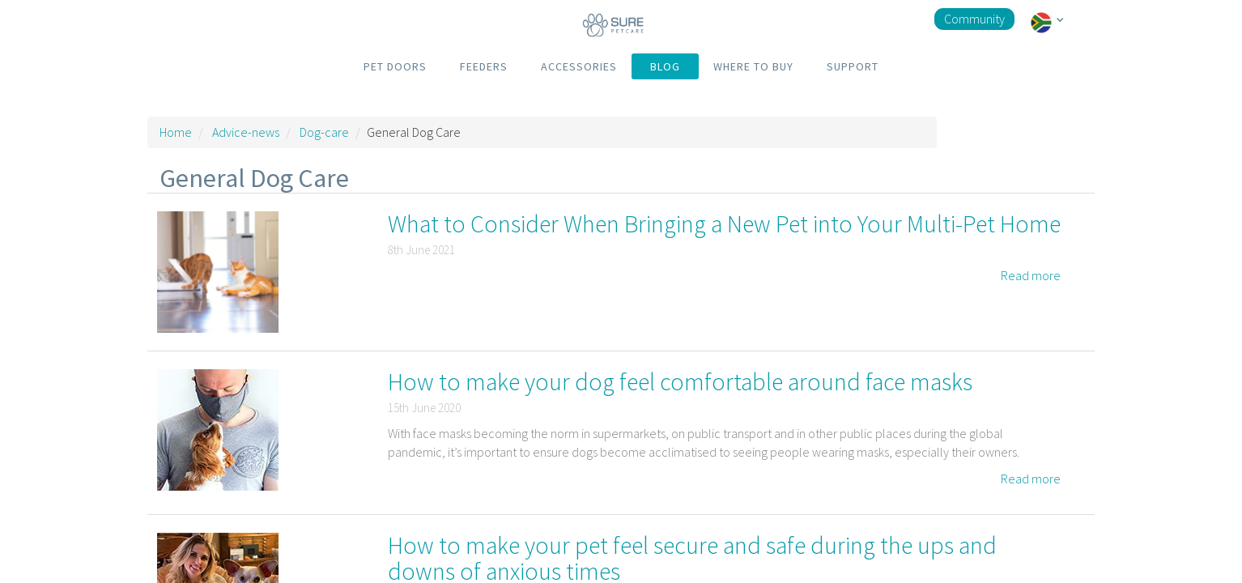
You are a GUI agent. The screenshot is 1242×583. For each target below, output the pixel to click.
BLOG (665, 66)
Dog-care (324, 132)
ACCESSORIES (579, 66)
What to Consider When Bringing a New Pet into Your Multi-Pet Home (724, 223)
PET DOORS (395, 66)
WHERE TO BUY (753, 66)
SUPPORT (852, 66)
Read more (1031, 275)
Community (974, 19)
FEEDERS (484, 66)
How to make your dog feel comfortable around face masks (680, 381)
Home (176, 132)
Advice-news (245, 132)
